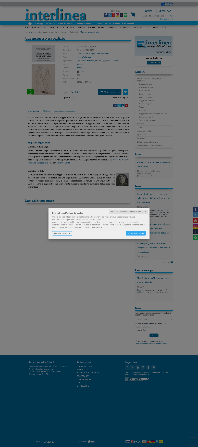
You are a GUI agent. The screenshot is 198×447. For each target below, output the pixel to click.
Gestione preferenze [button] (62, 233)
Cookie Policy (96, 227)
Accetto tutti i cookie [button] (136, 233)
